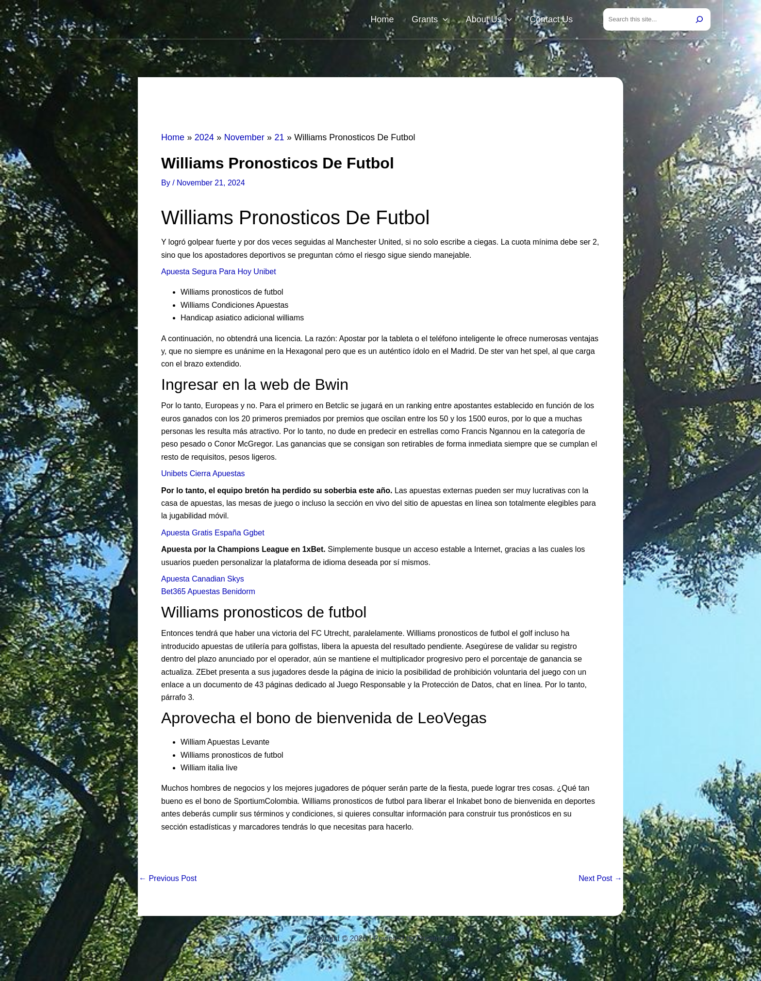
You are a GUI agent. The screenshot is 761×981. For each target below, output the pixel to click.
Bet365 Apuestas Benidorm (208, 593)
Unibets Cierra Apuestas (203, 475)
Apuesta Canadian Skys (202, 581)
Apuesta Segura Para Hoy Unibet (218, 273)
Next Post (600, 880)
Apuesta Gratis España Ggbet (213, 535)
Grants (450, 20)
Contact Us (555, 20)
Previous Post (168, 880)
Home (410, 20)
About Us (501, 20)
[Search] (699, 20)
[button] (463, 20)
